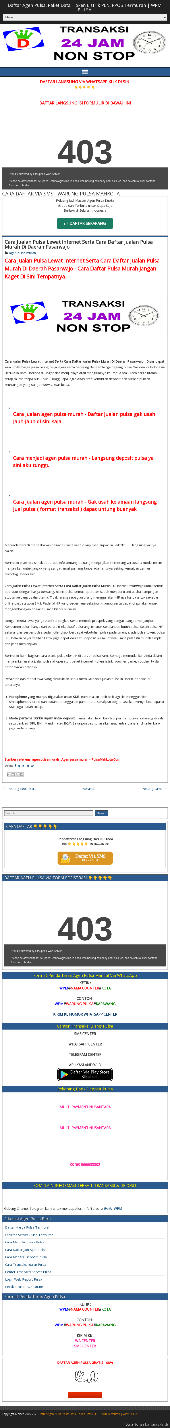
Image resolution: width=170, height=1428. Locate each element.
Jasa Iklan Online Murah (153, 1424)
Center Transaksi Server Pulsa (28, 1272)
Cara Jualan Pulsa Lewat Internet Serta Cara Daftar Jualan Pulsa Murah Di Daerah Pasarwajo (79, 244)
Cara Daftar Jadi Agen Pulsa (25, 1249)
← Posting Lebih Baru (19, 788)
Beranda (89, 788)
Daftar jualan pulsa (110, 414)
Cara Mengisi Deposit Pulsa (26, 1257)
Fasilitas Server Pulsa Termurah (29, 1235)
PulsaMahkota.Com (105, 759)
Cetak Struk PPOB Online (24, 1286)
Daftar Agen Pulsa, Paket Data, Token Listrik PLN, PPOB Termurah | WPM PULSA (85, 7)
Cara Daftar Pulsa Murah (107, 268)
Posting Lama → (154, 788)
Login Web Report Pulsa (23, 1279)
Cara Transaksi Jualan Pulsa (25, 1264)
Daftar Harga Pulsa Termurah (27, 1227)
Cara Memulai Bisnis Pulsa (24, 1242)
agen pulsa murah (22, 253)
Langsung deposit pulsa (119, 457)
